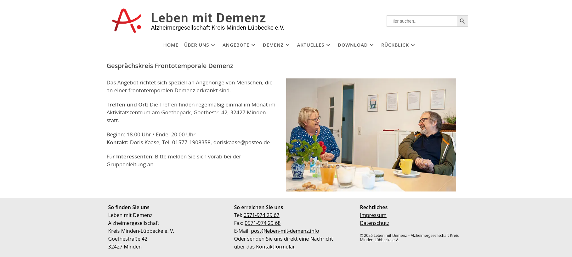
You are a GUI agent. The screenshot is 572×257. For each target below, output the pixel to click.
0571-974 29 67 (262, 215)
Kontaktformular (275, 246)
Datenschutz (374, 223)
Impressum (373, 215)
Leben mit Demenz (208, 18)
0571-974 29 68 (262, 223)
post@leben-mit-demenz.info (285, 230)
